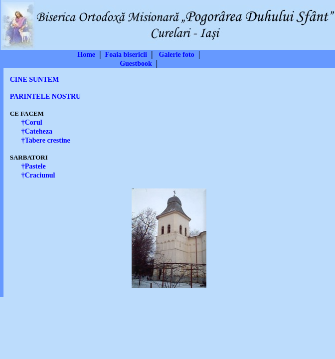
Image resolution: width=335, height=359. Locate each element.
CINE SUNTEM (34, 79)
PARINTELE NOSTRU (45, 96)
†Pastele (33, 166)
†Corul (31, 122)
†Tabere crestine (45, 140)
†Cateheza (36, 131)
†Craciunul (38, 175)
